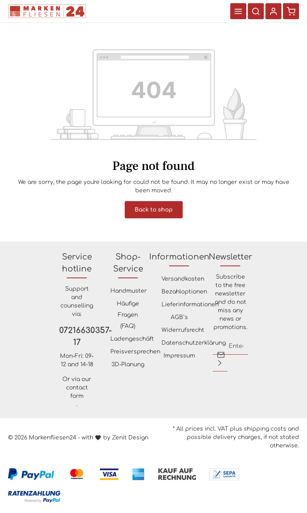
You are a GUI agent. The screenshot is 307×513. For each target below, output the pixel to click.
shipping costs (265, 429)
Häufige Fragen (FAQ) (128, 315)
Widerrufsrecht (182, 330)
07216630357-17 (76, 336)
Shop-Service (128, 262)
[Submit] (219, 363)
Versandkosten (182, 279)
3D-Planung (128, 364)
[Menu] (238, 11)
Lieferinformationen (190, 304)
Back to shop (154, 210)
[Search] (256, 11)
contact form (77, 392)
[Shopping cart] (291, 11)
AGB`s (179, 317)
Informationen (179, 256)
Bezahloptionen (184, 292)
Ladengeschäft (132, 339)
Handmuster (128, 291)
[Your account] (273, 11)
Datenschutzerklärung (193, 343)
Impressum (179, 356)
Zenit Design (130, 438)
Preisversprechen (135, 352)
